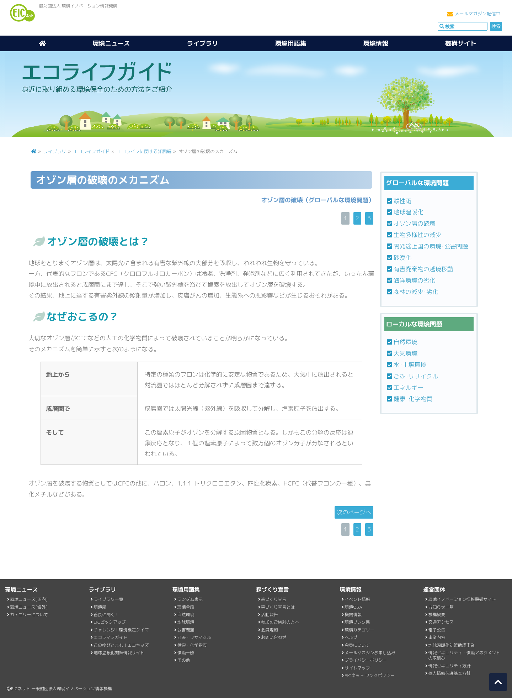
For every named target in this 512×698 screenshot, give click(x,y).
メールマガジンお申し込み (370, 653)
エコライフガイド (91, 151)
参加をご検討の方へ (280, 622)
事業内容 (437, 637)
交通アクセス (441, 622)
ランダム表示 (190, 599)
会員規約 (269, 630)
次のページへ (354, 512)
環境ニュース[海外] (29, 607)
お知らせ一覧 (441, 607)
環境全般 (185, 607)
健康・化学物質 (192, 645)
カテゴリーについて (29, 615)
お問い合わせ (273, 637)
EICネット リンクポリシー (370, 675)
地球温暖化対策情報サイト (119, 653)
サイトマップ (357, 668)
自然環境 (405, 342)
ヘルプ (351, 637)
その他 (183, 660)
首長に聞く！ (106, 615)
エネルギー (408, 387)
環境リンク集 (357, 622)
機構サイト (460, 43)
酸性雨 (402, 201)
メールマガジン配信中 (477, 13)
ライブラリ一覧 (108, 599)
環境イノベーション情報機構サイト (462, 599)
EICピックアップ (110, 622)
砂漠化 (402, 257)
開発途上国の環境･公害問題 (431, 246)
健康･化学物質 (413, 399)
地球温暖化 (408, 212)
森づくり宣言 (273, 599)
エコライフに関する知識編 (145, 151)
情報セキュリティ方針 (449, 666)
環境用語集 (290, 43)
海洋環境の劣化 (414, 280)
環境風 (100, 607)
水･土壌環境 (410, 365)
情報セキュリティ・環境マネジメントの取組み (464, 655)
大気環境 (405, 353)
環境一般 (185, 653)
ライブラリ (202, 43)
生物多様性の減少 (417, 235)
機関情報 (353, 615)
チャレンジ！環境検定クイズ (121, 630)
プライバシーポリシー (366, 660)
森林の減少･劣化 (416, 292)
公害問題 (185, 630)
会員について (357, 645)
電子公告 (437, 630)
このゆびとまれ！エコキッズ (121, 645)
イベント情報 (357, 599)
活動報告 (269, 615)
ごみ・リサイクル (194, 637)
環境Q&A (353, 607)
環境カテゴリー (359, 630)
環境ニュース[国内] (29, 599)
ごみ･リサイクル (416, 376)
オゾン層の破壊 (414, 223)
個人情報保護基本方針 (449, 673)
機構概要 (437, 615)
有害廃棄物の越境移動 (423, 269)
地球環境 (185, 622)
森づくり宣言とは (278, 607)
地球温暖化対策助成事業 (451, 645)
